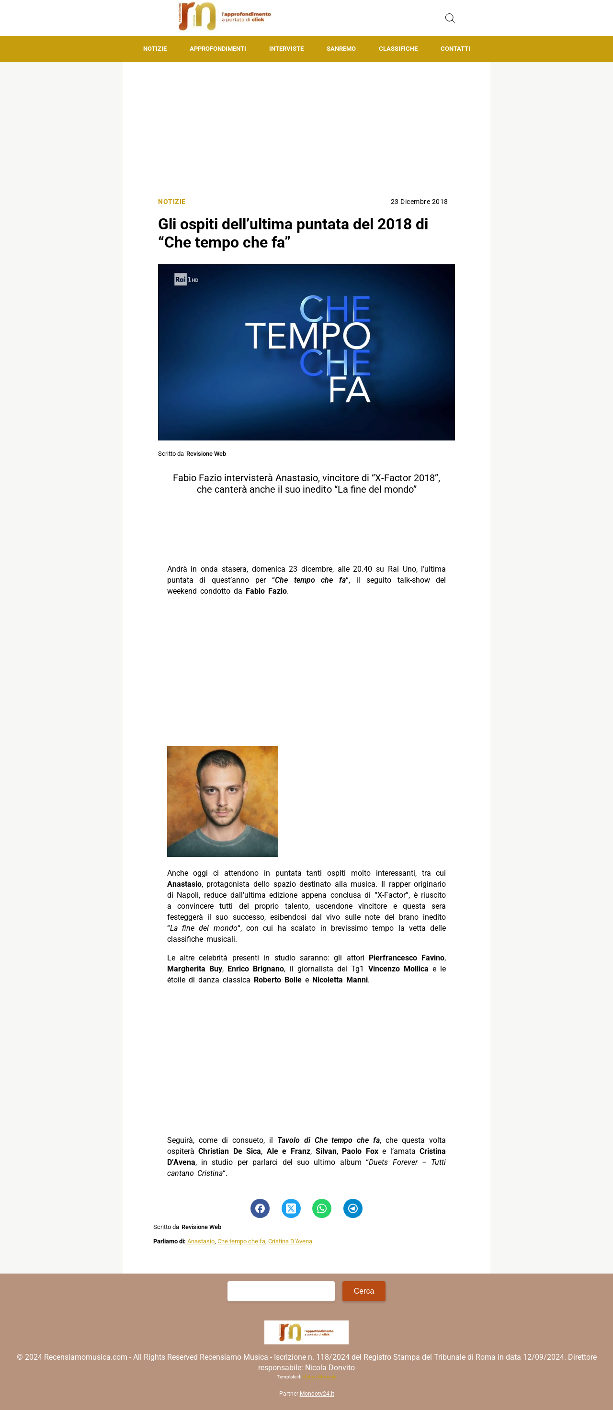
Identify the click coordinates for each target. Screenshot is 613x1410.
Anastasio (201, 1241)
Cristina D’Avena (290, 1241)
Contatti (455, 48)
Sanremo (341, 48)
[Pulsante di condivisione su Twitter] (291, 1208)
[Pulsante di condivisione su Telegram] (353, 1208)
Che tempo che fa (241, 1241)
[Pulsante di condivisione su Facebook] (260, 1208)
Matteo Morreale (319, 1376)
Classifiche (398, 48)
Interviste (286, 48)
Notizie (155, 48)
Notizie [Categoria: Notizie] (172, 202)
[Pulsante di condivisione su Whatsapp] (321, 1208)
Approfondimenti (218, 48)
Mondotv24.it (317, 1393)
